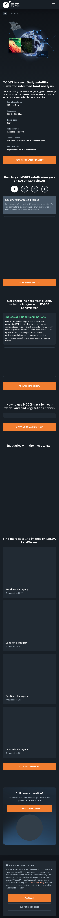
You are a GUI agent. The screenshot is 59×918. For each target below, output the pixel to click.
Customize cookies (29, 907)
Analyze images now (29, 386)
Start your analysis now (29, 427)
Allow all (29, 898)
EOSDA (11, 4)
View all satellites (29, 766)
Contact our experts (29, 808)
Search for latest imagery (29, 160)
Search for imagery (29, 282)
